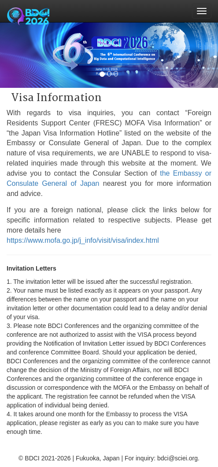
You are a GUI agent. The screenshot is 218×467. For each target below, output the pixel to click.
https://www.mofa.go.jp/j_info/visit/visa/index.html (83, 240)
